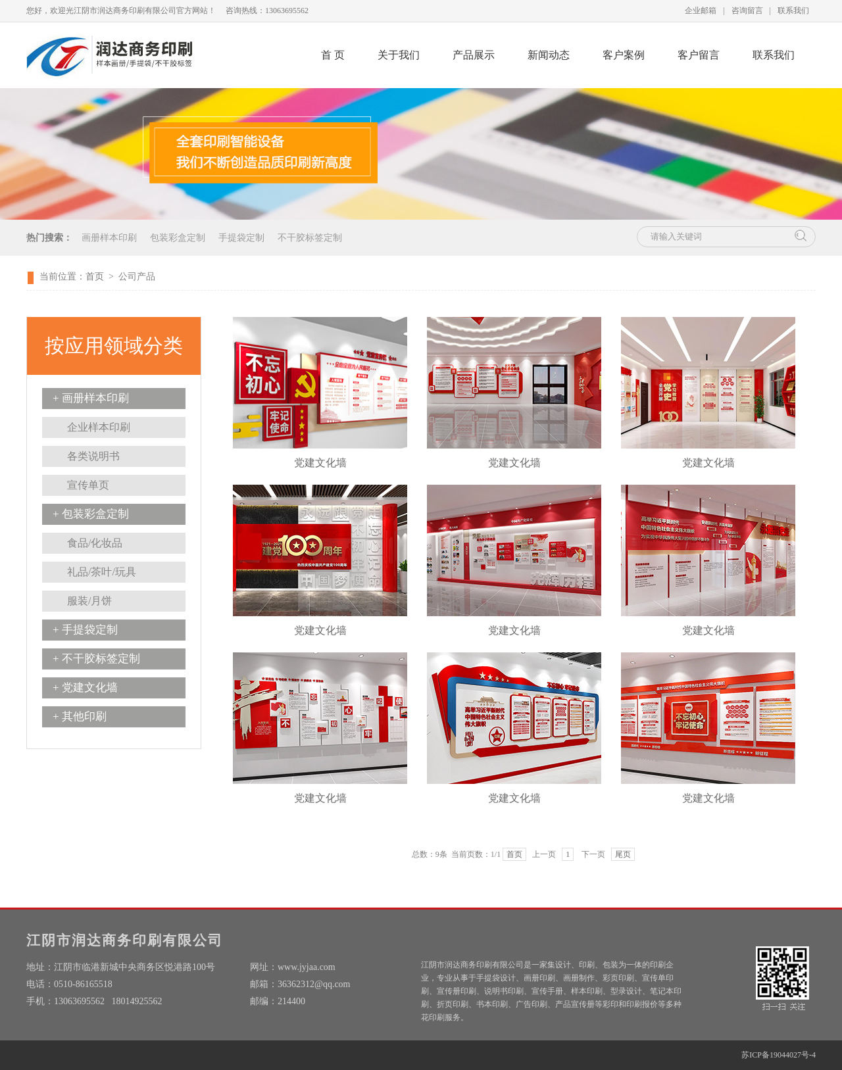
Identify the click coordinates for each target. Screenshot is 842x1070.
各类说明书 (93, 456)
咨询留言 (747, 10)
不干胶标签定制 (310, 238)
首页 (95, 276)
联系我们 (793, 10)
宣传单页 (88, 485)
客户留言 (699, 55)
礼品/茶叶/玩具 (101, 571)
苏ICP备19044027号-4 (778, 1054)
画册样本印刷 (109, 238)
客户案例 (624, 55)
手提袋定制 (241, 238)
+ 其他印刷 (80, 716)
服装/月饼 (89, 600)
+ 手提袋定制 (85, 629)
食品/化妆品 (94, 542)
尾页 (623, 854)
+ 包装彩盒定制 (91, 514)
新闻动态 (549, 55)
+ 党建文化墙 (85, 687)
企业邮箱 (700, 10)
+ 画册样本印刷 (91, 398)
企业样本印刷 (98, 427)
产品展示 (474, 55)
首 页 (333, 55)
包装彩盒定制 (177, 238)
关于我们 (399, 55)
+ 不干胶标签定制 (96, 658)
